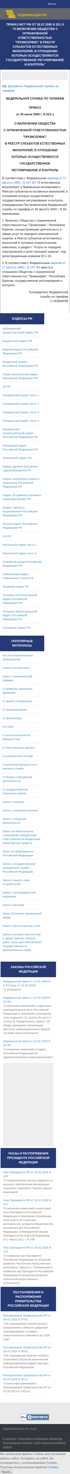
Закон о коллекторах (16, 667)
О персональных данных (19, 747)
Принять (6, 1471)
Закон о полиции (13, 801)
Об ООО (8, 726)
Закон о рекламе (13, 904)
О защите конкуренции (17, 701)
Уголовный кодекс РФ (17, 627)
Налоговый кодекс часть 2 (20, 553)
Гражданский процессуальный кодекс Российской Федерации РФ (20, 433)
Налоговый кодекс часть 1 (20, 544)
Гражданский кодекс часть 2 (21, 403)
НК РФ (7, 536)
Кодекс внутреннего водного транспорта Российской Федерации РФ (21, 482)
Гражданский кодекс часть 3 (21, 412)
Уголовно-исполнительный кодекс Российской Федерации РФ (20, 598)
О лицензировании (15, 709)
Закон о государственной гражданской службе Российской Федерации (19, 867)
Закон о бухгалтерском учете (21, 925)
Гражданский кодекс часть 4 (21, 420)
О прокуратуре (12, 718)
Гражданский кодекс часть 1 (21, 395)
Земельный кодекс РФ (17, 457)
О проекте (9, 1438)
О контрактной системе (18, 756)
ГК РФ (6, 386)
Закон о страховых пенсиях (20, 810)
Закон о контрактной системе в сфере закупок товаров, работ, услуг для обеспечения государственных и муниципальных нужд (22, 942)
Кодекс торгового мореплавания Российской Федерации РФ (20, 511)
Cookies (52, 1467)
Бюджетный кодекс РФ (17, 340)
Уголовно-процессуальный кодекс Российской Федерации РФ (20, 615)
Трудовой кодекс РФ (16, 586)
